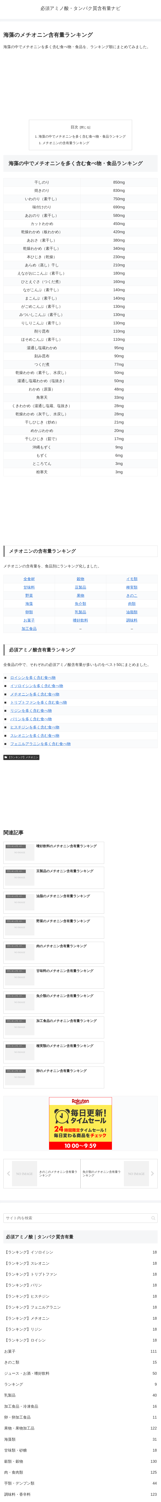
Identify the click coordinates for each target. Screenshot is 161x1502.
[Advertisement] (80, 85)
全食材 (29, 579)
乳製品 (80, 613)
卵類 (29, 613)
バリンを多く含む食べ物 (31, 720)
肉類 (132, 604)
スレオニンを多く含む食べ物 (34, 736)
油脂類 (132, 613)
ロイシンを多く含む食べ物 (33, 678)
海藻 (29, 604)
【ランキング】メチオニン (21, 757)
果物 (80, 596)
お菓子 (29, 621)
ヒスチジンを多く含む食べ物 (34, 728)
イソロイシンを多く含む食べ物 (36, 686)
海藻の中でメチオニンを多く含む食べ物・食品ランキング (82, 136)
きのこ (132, 596)
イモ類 (132, 579)
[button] (153, 1084)
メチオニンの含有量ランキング (66, 143)
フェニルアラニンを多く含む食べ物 (40, 744)
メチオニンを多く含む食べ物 (34, 695)
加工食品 (29, 629)
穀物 (80, 579)
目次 (74, 127)
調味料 (132, 621)
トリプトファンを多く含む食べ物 (38, 703)
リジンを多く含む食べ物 (31, 711)
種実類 (132, 588)
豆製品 (80, 588)
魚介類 (80, 604)
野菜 (29, 596)
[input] (80, 1084)
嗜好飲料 (80, 621)
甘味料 (29, 588)
